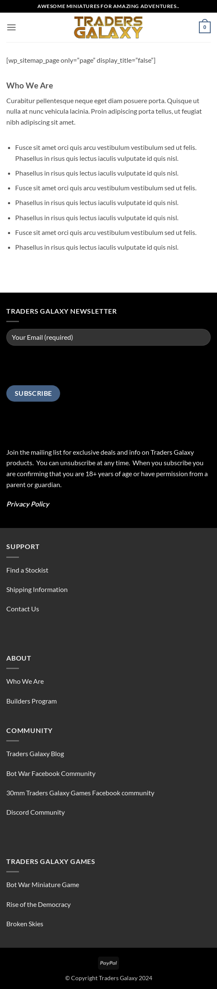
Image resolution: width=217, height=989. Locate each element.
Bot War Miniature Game (42, 884)
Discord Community (35, 812)
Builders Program (31, 701)
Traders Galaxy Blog (35, 753)
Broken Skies (24, 924)
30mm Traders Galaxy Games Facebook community (80, 793)
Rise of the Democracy (38, 904)
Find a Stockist (27, 570)
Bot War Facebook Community (50, 773)
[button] (11, 27)
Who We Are (25, 681)
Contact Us (22, 609)
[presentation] (70, 368)
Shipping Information (37, 589)
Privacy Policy (27, 504)
